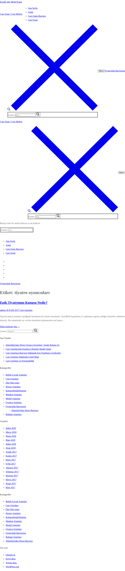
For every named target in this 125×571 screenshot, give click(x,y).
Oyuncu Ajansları (14, 402)
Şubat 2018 (11, 444)
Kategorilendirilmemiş (16, 390)
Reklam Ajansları (14, 414)
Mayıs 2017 (11, 479)
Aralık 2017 (11, 452)
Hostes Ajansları (13, 387)
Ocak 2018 (11, 448)
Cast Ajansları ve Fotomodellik (20, 361)
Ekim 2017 (11, 460)
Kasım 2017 (11, 456)
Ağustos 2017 (12, 468)
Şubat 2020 (11, 428)
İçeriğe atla (5, 2)
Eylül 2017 (11, 464)
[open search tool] (53, 110)
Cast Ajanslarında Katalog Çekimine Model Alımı (28, 349)
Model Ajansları (13, 398)
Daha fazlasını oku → (10, 326)
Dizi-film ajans (12, 383)
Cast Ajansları (25, 310)
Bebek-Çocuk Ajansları (16, 375)
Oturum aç (10, 555)
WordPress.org (12, 566)
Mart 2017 (10, 487)
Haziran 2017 (12, 475)
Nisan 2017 (11, 483)
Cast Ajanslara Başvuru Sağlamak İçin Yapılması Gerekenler (33, 353)
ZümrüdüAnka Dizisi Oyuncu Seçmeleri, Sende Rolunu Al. (33, 345)
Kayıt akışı (11, 559)
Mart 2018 (10, 440)
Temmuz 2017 (12, 471)
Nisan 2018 (11, 436)
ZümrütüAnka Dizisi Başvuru (24, 410)
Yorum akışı (11, 563)
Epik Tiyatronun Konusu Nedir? (23, 302)
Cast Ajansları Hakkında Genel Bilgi (22, 357)
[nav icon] (101, 70)
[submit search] (37, 114)
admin (3, 310)
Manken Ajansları (14, 394)
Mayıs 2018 (11, 432)
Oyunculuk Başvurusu (115, 71)
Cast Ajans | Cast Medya (11, 14)
